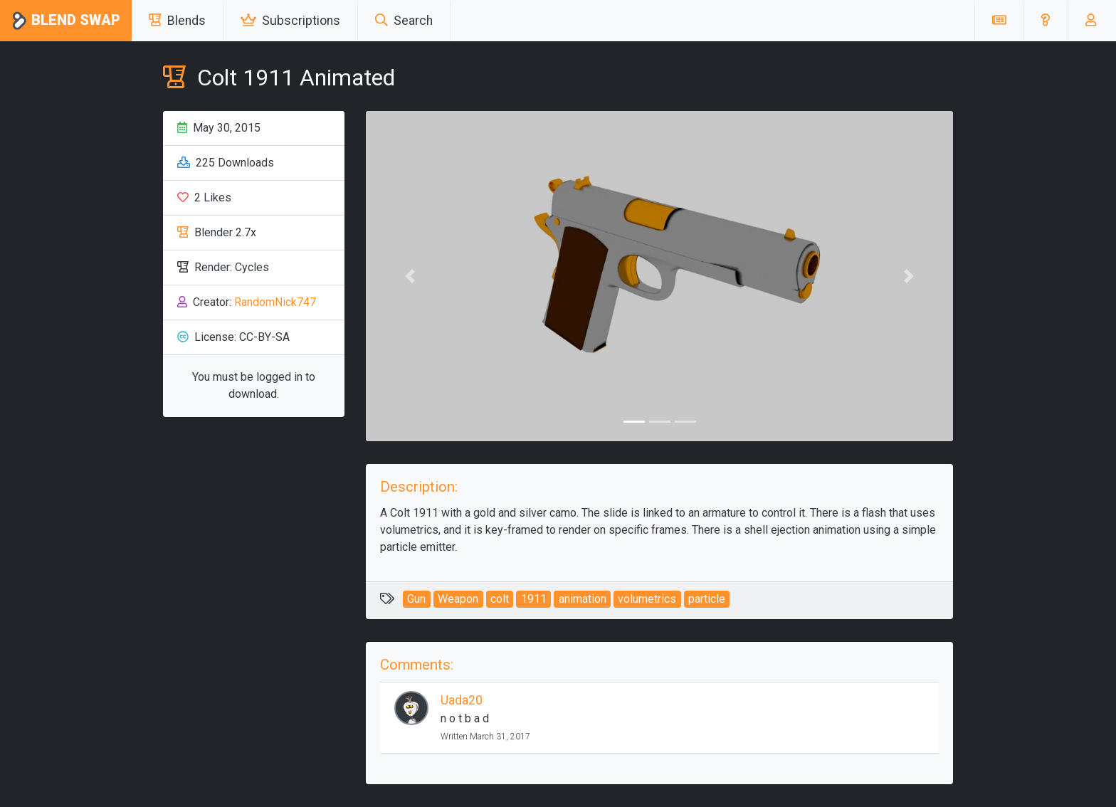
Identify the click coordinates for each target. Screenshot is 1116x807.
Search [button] (404, 21)
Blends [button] (177, 21)
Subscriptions (290, 21)
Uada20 (462, 700)
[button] (1045, 21)
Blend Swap (65, 21)
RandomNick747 (275, 302)
